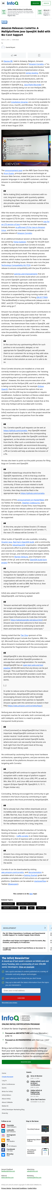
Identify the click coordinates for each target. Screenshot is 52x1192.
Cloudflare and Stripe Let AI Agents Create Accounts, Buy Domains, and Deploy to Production (24, 941)
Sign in (46, 3)
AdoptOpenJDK (18, 545)
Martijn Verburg (21, 556)
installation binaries (19, 102)
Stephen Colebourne (31, 503)
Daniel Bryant (10, 47)
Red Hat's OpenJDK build (23, 542)
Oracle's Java (6, 542)
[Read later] (39, 55)
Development (8, 904)
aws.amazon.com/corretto (12, 872)
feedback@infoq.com (8, 1171)
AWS (31, 908)
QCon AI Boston (36, 1076)
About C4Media (7, 1102)
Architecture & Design (26, 904)
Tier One (24, 635)
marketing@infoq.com (34, 1177)
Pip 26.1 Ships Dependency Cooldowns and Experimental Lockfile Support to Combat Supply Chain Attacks (24, 934)
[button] (21, 998)
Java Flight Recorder (32, 84)
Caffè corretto (22, 836)
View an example (26, 967)
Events (4, 1088)
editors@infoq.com (7, 1177)
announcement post (13, 170)
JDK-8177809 (42, 297)
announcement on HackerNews (30, 500)
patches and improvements (26, 274)
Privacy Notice (6, 1188)
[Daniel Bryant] (3, 47)
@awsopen (13, 884)
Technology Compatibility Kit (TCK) (16, 265)
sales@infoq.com (32, 1171)
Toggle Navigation (3, 3)
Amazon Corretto (36, 64)
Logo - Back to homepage (12, 3)
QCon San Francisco (38, 1099)
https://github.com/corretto (15, 430)
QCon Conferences (8, 1084)
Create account (7, 1077)
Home (4, 1073)
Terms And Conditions (19, 1188)
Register (36, 3)
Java (4, 22)
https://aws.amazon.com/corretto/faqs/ (25, 705)
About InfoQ (6, 1099)
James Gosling (32, 73)
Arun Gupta (9, 173)
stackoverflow (40, 881)
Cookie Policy (31, 1188)
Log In (4, 1080)
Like (15, 55)
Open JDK (41, 908)
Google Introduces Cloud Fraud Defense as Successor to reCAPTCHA (24, 949)
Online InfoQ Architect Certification (35, 1083)
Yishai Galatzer (19, 242)
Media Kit (5, 1106)
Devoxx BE (8, 61)
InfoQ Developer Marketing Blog (13, 1109)
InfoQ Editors (6, 1095)
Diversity (5, 1113)
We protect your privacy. (9, 1002)
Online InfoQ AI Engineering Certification (36, 1092)
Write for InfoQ (7, 1091)
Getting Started (30, 875)
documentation (35, 872)
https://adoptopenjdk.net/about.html (26, 620)
